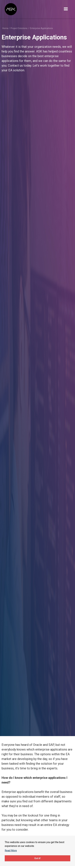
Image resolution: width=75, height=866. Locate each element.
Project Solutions (19, 28)
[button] (66, 9)
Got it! (37, 858)
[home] (11, 9)
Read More (11, 850)
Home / (6, 28)
